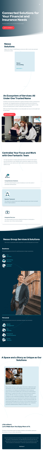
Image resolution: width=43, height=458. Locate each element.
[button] (24, 86)
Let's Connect (8, 27)
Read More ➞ (13, 82)
